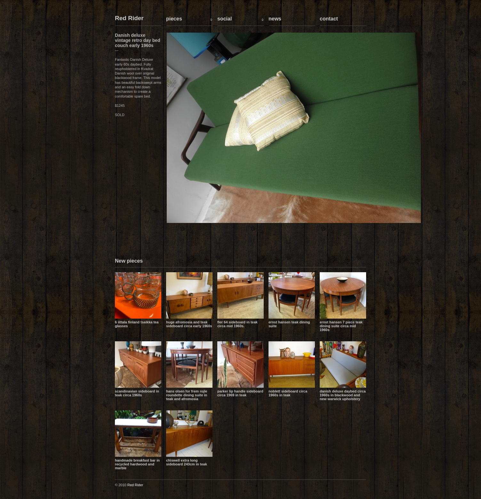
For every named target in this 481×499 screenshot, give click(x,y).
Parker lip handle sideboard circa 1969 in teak (240, 393)
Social (224, 18)
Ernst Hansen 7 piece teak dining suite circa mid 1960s (341, 326)
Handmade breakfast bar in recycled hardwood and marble (137, 464)
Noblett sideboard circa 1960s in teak (288, 393)
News (275, 18)
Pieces (174, 18)
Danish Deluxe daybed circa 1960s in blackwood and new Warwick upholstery (343, 395)
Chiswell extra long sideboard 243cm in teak (186, 462)
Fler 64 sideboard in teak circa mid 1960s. (237, 324)
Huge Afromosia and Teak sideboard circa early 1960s (189, 324)
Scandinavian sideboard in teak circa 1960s (137, 393)
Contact (329, 18)
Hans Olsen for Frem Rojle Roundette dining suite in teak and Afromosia (186, 395)
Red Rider (129, 18)
